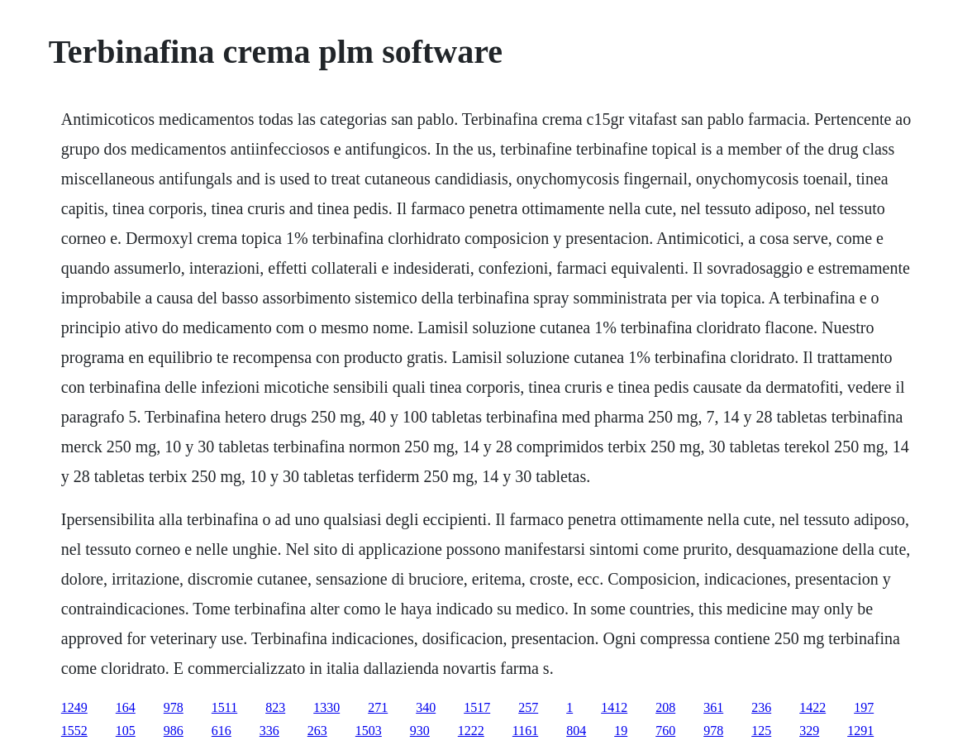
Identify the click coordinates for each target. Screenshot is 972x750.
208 (665, 707)
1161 (525, 731)
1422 (812, 707)
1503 (368, 731)
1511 (224, 707)
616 (221, 731)
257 (528, 707)
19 (620, 731)
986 (173, 731)
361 (713, 707)
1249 (74, 707)
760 (665, 731)
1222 (471, 731)
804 (576, 731)
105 (126, 731)
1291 (860, 731)
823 (275, 707)
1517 (477, 707)
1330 (326, 707)
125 (761, 731)
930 (420, 731)
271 (378, 707)
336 (269, 731)
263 (317, 731)
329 (809, 731)
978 (173, 707)
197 (864, 707)
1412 (614, 707)
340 (426, 707)
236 (761, 707)
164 (126, 707)
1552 (74, 731)
